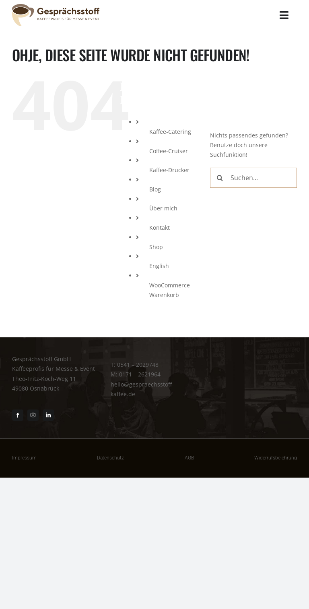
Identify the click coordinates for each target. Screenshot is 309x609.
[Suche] (220, 178)
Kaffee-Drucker (169, 170)
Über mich (163, 208)
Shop (156, 247)
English (159, 266)
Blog (155, 189)
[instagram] (33, 415)
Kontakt (159, 227)
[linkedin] (48, 415)
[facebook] (17, 415)
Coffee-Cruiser (168, 151)
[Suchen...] (253, 178)
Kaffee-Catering (170, 131)
